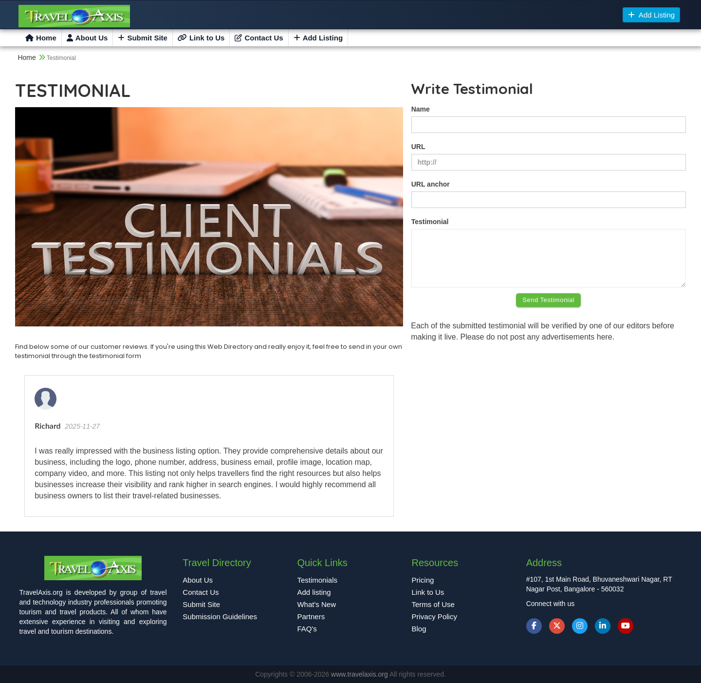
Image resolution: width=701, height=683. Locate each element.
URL (418, 147)
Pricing (423, 580)
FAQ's (306, 629)
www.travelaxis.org (360, 674)
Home (40, 38)
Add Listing (651, 15)
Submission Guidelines (220, 616)
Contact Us (259, 38)
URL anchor (430, 184)
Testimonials (317, 580)
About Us (87, 38)
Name (420, 109)
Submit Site (142, 38)
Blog (419, 629)
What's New (316, 604)
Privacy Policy (434, 616)
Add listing (314, 592)
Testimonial (430, 222)
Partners (311, 616)
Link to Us (201, 38)
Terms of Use (433, 604)
